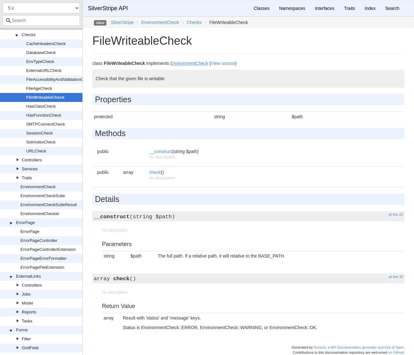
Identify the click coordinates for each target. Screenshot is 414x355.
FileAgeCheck (39, 88)
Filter (26, 338)
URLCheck (36, 151)
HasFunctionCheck (43, 115)
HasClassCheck (41, 106)
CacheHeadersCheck (46, 43)
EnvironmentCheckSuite (42, 195)
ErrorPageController (38, 240)
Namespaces (292, 8)
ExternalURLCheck (44, 70)
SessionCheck (39, 133)
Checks (28, 34)
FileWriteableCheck (45, 97)
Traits (27, 177)
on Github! (396, 352)
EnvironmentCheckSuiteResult (48, 204)
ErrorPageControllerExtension (48, 249)
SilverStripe (122, 22)
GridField (30, 347)
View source (223, 63)
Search (392, 8)
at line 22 (396, 214)
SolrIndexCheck (41, 142)
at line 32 (396, 277)
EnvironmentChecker (39, 213)
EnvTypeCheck (40, 61)
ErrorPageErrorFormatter (43, 258)
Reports (29, 312)
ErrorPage (25, 222)
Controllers (32, 160)
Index (369, 8)
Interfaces (324, 8)
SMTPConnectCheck (45, 124)
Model (27, 303)
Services (30, 168)
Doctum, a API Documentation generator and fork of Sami (358, 347)
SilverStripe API (108, 8)
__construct (160, 151)
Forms (22, 330)
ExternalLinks (28, 276)
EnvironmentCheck (38, 186)
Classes (262, 8)
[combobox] (41, 20)
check (155, 172)
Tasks (27, 321)
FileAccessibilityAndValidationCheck (59, 79)
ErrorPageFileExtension (42, 267)
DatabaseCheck (41, 52)
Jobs (26, 294)
